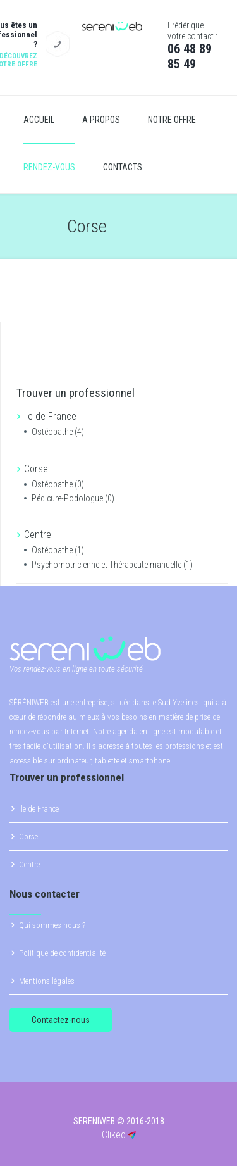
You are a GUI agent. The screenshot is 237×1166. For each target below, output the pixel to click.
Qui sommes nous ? (52, 925)
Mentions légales (47, 981)
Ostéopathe (58, 432)
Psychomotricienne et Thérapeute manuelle (112, 565)
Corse (28, 836)
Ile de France (39, 808)
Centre (29, 864)
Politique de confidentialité (62, 953)
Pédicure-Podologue (73, 498)
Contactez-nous (61, 1020)
